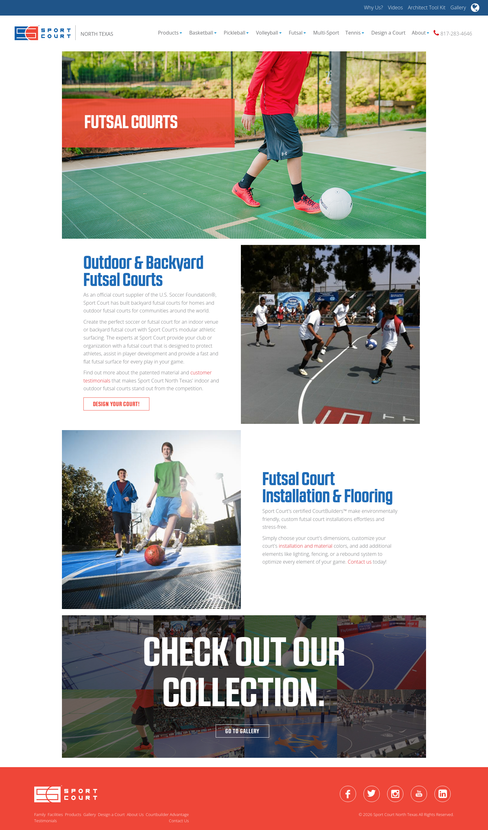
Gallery (458, 7)
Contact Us (179, 820)
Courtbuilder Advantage (167, 814)
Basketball (203, 32)
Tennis (354, 32)
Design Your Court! (116, 404)
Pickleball (236, 32)
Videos (395, 7)
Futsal (297, 32)
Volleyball (269, 32)
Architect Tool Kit (426, 7)
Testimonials (45, 820)
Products (170, 32)
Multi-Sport (326, 32)
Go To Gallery (242, 731)
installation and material (305, 545)
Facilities (55, 814)
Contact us (360, 561)
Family (40, 814)
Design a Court (388, 32)
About (420, 32)
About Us (135, 814)
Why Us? (373, 7)
